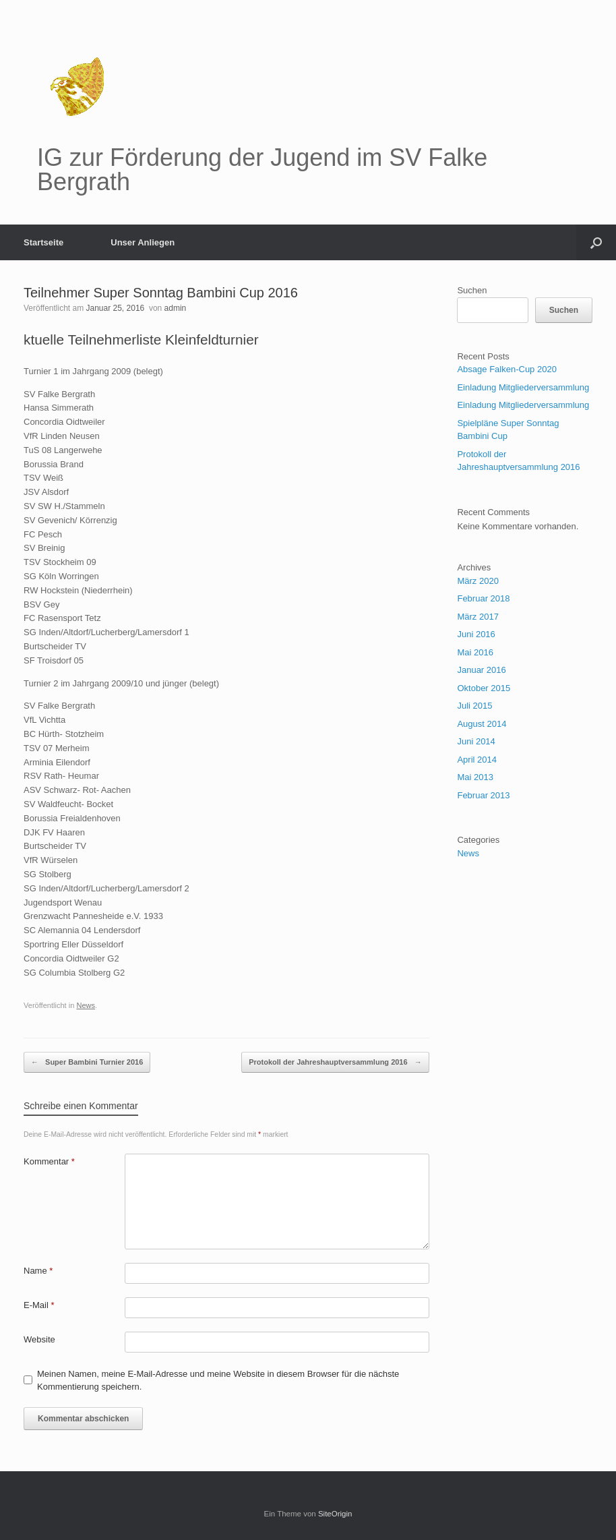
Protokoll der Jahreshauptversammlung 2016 (335, 1062)
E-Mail (39, 1305)
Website (39, 1339)
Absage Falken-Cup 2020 (506, 369)
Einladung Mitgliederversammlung (523, 387)
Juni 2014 (476, 741)
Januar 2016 (481, 670)
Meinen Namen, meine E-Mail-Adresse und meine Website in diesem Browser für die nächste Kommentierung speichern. (218, 1380)
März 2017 (477, 617)
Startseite (43, 242)
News (85, 1005)
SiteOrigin (335, 1514)
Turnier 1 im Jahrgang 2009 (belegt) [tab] (93, 371)
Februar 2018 (483, 598)
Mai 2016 (475, 652)
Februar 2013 (483, 795)
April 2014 (477, 759)
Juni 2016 (476, 634)
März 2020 (477, 581)
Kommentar (49, 1161)
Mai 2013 (475, 777)
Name (38, 1271)
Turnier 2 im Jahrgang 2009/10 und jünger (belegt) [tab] (121, 683)
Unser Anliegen (143, 242)
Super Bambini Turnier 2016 (87, 1062)
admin (175, 308)
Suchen (472, 290)
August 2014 (481, 724)
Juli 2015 (474, 706)
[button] (596, 242)
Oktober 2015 (483, 688)
